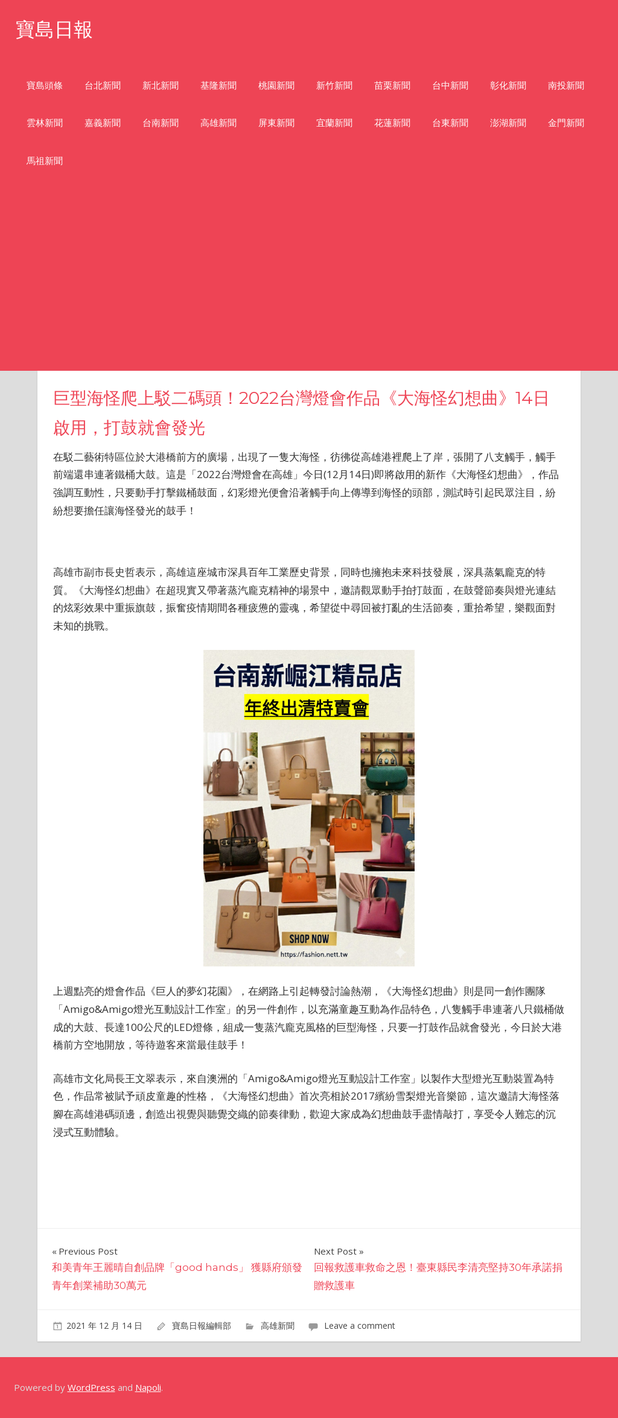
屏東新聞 (276, 122)
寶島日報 (54, 29)
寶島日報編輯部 (201, 1325)
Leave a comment (359, 1325)
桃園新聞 (276, 85)
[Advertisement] (309, 280)
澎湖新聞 (508, 122)
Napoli (148, 1387)
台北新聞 (102, 85)
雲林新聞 (45, 122)
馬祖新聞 (45, 160)
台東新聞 (450, 122)
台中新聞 (450, 85)
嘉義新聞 (102, 122)
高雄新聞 (218, 122)
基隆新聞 (218, 85)
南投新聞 (566, 85)
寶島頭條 (45, 85)
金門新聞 (566, 122)
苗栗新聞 (392, 85)
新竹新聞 (334, 85)
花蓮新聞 (392, 122)
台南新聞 (160, 122)
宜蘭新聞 (334, 122)
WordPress (91, 1387)
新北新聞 (160, 85)
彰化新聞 (508, 85)
